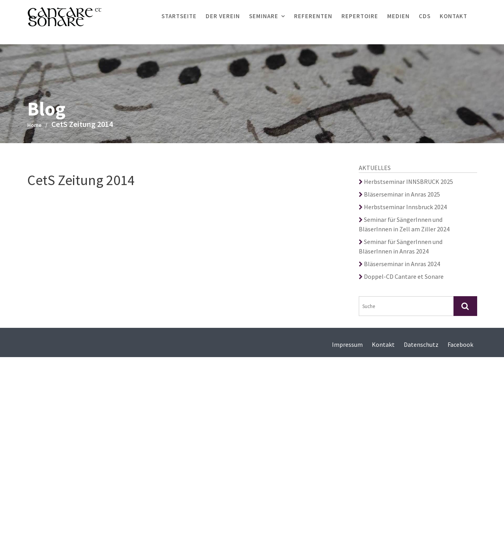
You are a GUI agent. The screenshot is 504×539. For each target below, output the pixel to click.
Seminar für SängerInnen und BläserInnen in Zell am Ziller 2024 (404, 224)
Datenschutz (421, 344)
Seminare (263, 16)
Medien (398, 16)
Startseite (179, 16)
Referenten (313, 16)
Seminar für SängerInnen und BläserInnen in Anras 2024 (400, 246)
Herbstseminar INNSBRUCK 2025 (406, 181)
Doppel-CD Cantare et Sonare (401, 276)
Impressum (347, 344)
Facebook (460, 344)
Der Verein (223, 16)
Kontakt (453, 16)
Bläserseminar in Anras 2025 (399, 194)
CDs (425, 16)
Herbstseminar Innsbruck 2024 (403, 207)
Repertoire (359, 16)
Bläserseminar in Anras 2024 (399, 264)
